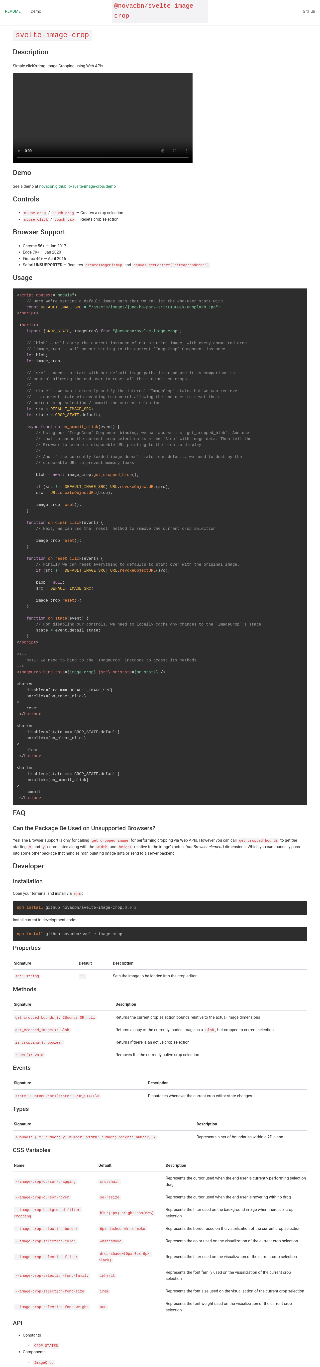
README (13, 11)
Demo (36, 11)
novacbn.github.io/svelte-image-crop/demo (77, 186)
